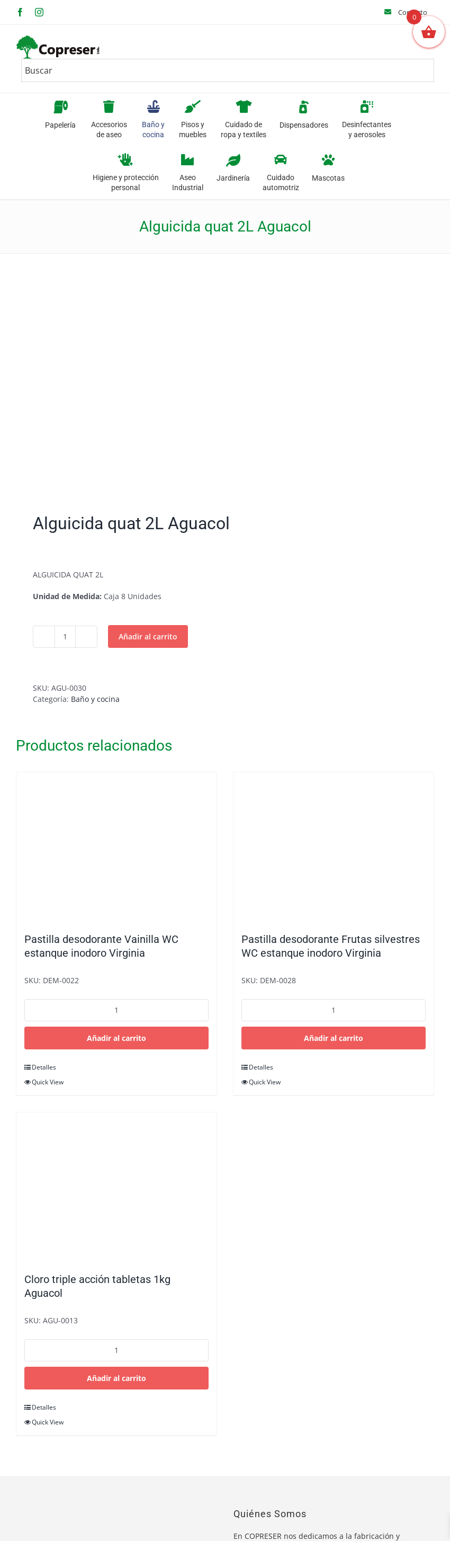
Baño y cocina (95, 699)
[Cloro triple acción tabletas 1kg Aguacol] (116, 1187)
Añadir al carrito (148, 636)
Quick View (48, 1081)
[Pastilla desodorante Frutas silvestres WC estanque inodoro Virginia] (333, 847)
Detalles (44, 1067)
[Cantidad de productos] (65, 636)
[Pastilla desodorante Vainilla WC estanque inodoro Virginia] (116, 847)
